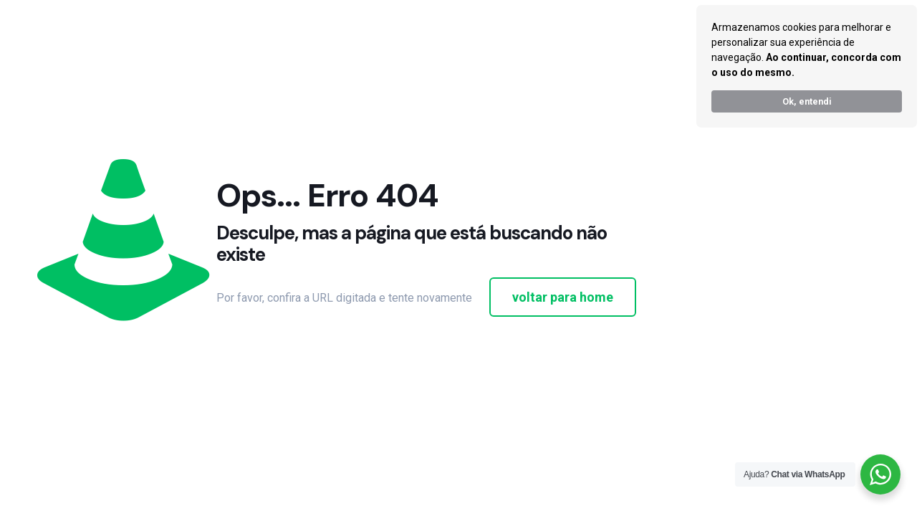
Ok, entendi (807, 101)
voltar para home (562, 297)
